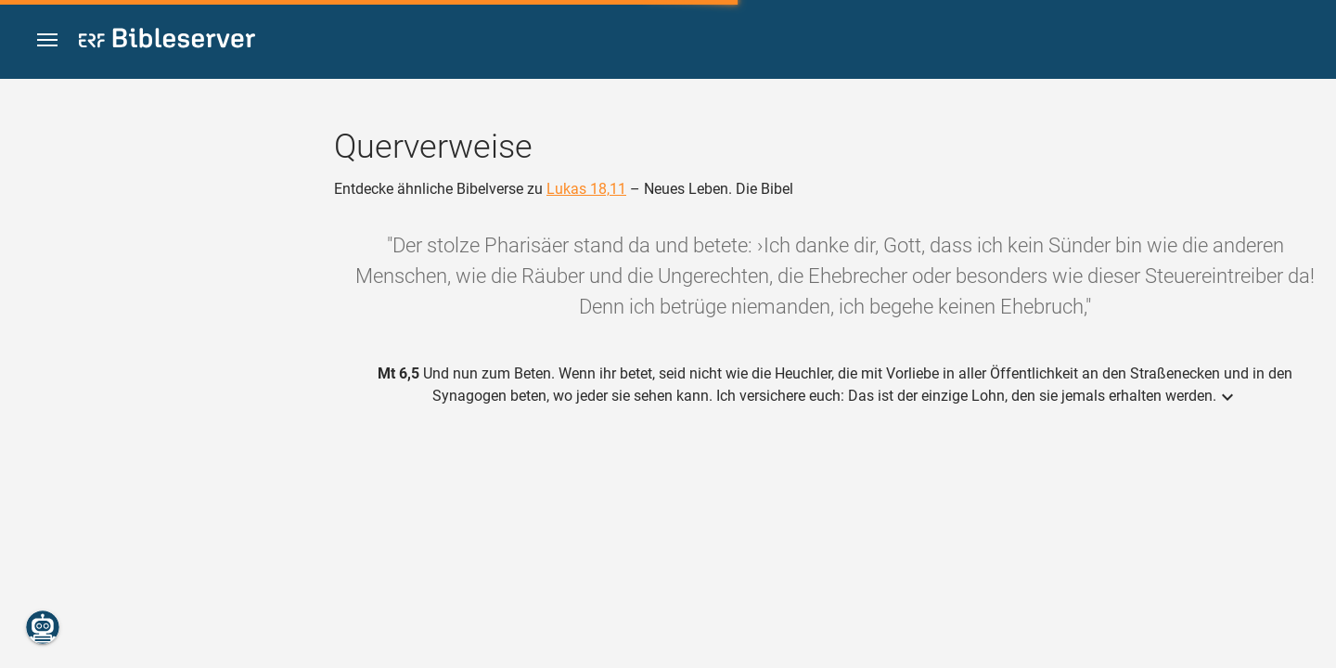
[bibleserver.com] (167, 41)
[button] (47, 40)
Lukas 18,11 (586, 189)
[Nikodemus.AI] (42, 627)
